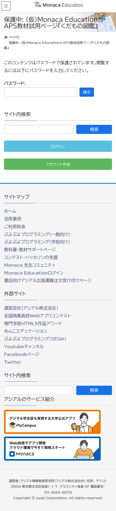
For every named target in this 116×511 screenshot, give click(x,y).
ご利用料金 (15, 226)
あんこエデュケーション (25, 331)
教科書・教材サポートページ (30, 249)
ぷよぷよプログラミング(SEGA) (35, 339)
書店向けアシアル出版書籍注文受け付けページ (48, 280)
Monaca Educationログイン (33, 273)
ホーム (10, 211)
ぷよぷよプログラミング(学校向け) (37, 242)
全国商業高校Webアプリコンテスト (37, 316)
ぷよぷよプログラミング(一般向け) (37, 234)
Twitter (12, 362)
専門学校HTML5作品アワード (33, 323)
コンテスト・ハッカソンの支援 (31, 257)
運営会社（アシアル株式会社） (31, 308)
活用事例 (12, 219)
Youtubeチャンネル (24, 346)
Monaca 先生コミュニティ (29, 265)
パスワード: (41, 88)
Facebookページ (21, 354)
